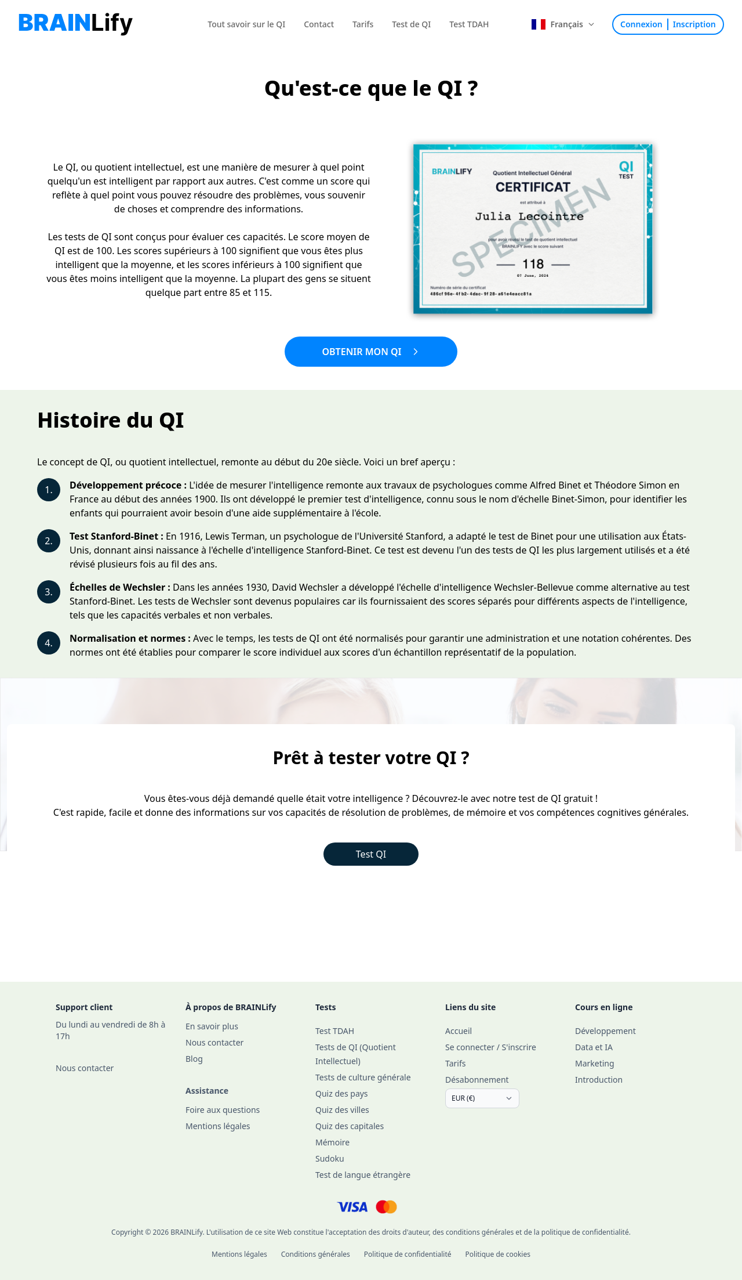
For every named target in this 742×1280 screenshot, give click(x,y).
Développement (605, 1030)
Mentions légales (239, 1254)
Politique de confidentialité (408, 1254)
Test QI (371, 854)
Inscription (694, 24)
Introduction (599, 1079)
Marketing (594, 1063)
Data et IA (594, 1047)
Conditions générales (315, 1254)
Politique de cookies (497, 1254)
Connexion (641, 24)
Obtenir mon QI (371, 351)
